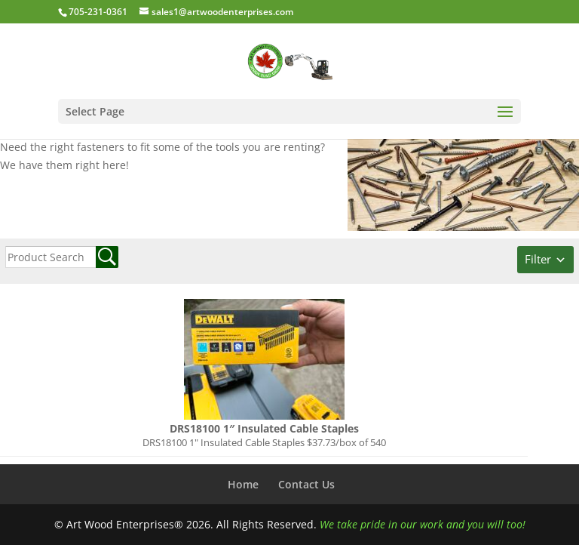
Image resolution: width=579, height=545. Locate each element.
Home (243, 484)
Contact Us (306, 484)
